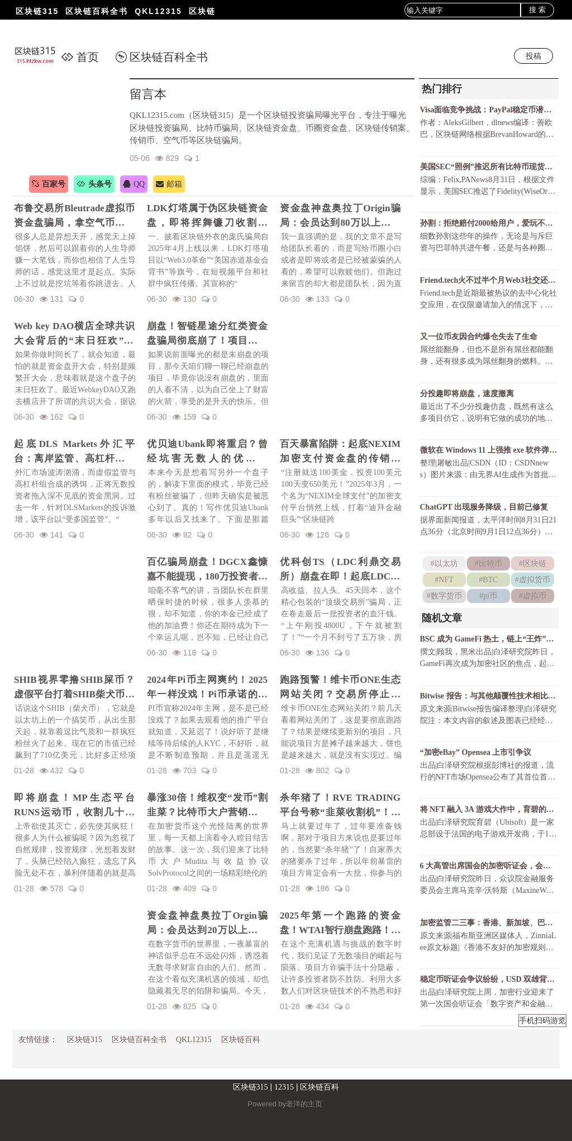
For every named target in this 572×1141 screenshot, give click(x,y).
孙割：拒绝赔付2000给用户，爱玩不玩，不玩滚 (488, 223)
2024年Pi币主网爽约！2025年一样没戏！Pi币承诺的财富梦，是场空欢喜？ (207, 687)
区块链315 (37, 11)
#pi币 (488, 596)
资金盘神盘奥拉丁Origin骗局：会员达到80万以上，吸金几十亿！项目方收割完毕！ (340, 216)
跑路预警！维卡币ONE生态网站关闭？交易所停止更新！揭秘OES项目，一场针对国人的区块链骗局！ (340, 687)
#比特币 (488, 563)
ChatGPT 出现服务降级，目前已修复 (484, 507)
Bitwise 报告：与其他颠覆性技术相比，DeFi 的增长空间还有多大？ (488, 696)
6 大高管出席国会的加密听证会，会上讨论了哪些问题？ (488, 866)
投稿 (533, 55)
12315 (284, 1087)
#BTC (488, 580)
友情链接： (38, 1039)
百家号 (48, 184)
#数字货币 (444, 596)
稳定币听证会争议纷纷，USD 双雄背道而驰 (488, 979)
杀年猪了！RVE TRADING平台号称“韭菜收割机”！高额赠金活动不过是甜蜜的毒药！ (340, 805)
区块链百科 (240, 1039)
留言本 (148, 94)
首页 (80, 57)
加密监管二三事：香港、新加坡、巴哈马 (488, 923)
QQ (134, 184)
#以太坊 (444, 563)
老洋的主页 (304, 1104)
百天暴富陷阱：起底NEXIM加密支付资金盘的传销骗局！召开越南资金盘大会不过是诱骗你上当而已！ (340, 452)
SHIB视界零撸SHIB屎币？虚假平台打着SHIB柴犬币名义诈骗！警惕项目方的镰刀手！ (74, 687)
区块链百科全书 (96, 11)
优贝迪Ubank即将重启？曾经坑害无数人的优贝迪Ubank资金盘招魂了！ (207, 452)
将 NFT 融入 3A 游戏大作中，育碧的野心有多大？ (488, 809)
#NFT (444, 580)
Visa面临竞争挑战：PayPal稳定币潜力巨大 (488, 110)
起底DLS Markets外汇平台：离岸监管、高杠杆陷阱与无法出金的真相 (74, 452)
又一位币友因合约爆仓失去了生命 (478, 336)
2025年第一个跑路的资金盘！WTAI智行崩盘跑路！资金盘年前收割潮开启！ (340, 923)
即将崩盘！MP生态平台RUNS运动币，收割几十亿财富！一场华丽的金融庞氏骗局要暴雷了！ (74, 805)
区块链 (202, 11)
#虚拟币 (532, 596)
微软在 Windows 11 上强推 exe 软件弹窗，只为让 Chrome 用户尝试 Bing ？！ (488, 450)
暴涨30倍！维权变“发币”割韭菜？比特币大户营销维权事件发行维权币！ (207, 805)
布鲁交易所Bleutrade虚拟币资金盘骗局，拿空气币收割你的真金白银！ (74, 216)
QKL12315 (158, 11)
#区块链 (532, 563)
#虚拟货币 (532, 580)
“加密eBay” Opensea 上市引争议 (476, 752)
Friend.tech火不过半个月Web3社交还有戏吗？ (488, 280)
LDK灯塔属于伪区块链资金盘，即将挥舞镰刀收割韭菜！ (207, 216)
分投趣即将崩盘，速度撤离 (467, 393)
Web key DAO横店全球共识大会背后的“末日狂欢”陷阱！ (74, 334)
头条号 (94, 184)
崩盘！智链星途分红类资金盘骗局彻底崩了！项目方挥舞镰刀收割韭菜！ (207, 334)
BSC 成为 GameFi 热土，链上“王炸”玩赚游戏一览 (488, 639)
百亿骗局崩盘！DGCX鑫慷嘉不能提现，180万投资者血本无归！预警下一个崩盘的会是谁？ (207, 570)
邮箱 (169, 184)
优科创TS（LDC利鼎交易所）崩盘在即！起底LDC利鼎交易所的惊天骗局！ (340, 570)
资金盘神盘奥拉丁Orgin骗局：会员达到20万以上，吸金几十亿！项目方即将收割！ (207, 923)
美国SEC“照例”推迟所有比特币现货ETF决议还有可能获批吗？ (488, 167)
